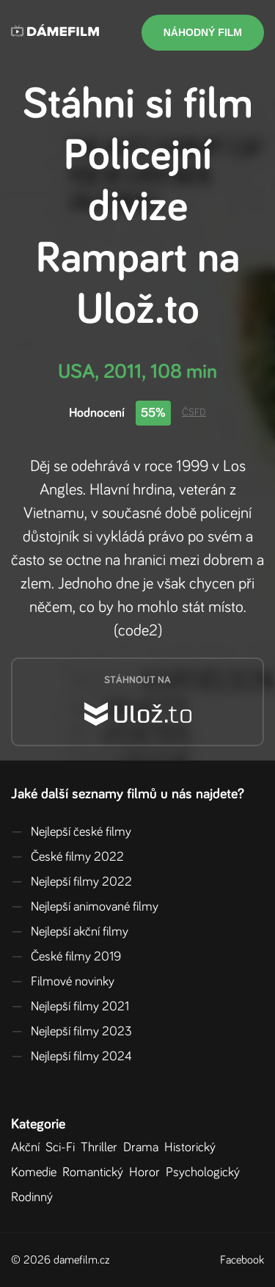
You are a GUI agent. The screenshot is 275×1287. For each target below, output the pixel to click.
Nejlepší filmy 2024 (71, 1056)
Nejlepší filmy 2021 (70, 1006)
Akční (28, 1147)
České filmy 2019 (66, 957)
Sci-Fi (63, 1147)
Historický (192, 1147)
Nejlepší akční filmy (69, 932)
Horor (147, 1172)
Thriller (102, 1147)
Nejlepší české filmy (71, 832)
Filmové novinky (62, 981)
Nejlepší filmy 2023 (71, 1031)
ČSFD (194, 412)
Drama (143, 1147)
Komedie (36, 1172)
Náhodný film (203, 32)
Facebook (242, 1260)
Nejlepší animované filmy (84, 907)
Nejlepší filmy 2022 (71, 882)
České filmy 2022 (67, 857)
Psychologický (206, 1172)
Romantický (95, 1172)
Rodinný (35, 1197)
